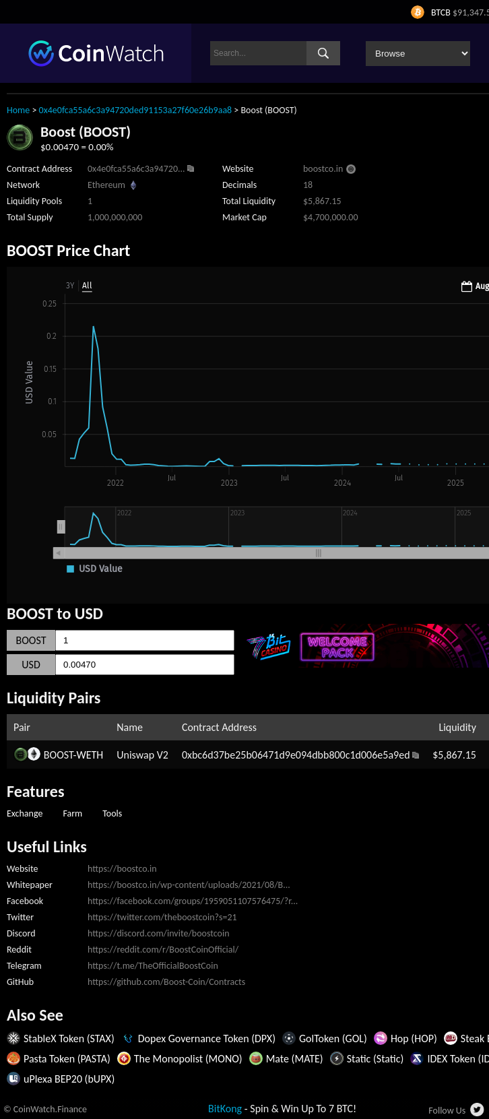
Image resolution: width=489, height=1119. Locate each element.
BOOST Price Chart (68, 250)
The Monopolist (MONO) (188, 1058)
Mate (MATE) (294, 1058)
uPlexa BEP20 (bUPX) (69, 1079)
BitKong (225, 1108)
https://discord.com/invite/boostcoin (159, 933)
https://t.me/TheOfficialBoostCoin (153, 965)
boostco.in (323, 168)
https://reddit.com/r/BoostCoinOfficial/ (163, 949)
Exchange (24, 813)
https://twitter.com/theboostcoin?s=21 (162, 917)
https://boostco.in (122, 868)
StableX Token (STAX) (69, 1038)
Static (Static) (375, 1058)
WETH (89, 754)
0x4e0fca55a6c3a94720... (136, 168)
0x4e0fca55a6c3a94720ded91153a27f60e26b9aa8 (135, 110)
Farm (72, 813)
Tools (112, 813)
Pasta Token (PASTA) (67, 1058)
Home (18, 110)
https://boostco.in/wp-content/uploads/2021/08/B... (189, 885)
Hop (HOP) (414, 1038)
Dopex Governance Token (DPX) (206, 1038)
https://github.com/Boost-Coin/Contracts (166, 982)
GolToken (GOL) (333, 1038)
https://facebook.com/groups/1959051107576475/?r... (193, 901)
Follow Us (446, 1110)
